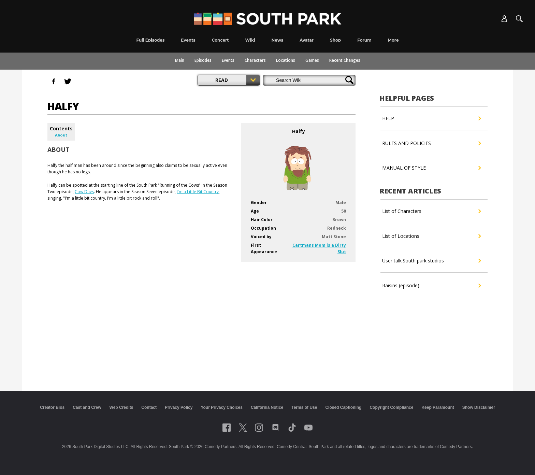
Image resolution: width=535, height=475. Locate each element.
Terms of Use (304, 407)
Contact (149, 407)
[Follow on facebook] (226, 427)
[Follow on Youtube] (308, 427)
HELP (431, 118)
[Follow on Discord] (275, 427)
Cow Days (84, 192)
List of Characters (431, 211)
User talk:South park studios (431, 260)
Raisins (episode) (431, 285)
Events (228, 60)
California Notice (267, 407)
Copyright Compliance (391, 407)
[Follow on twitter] (243, 427)
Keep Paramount (437, 407)
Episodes (203, 60)
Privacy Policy (178, 407)
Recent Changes (344, 60)
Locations (285, 60)
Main (179, 60)
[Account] (504, 18)
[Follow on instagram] (259, 427)
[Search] (519, 18)
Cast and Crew (87, 407)
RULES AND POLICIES (431, 143)
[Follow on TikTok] (292, 427)
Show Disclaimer (478, 407)
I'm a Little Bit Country (198, 192)
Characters (255, 60)
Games (312, 60)
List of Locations (431, 236)
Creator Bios (52, 407)
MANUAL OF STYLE (431, 168)
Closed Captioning (343, 407)
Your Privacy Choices (222, 407)
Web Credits (121, 407)
